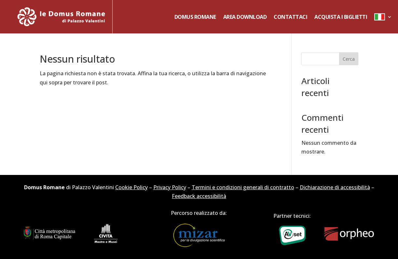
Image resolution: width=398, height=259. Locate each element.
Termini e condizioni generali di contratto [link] (243, 187)
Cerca (349, 59)
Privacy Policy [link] (169, 187)
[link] (61, 16)
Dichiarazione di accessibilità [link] (335, 187)
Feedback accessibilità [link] (199, 196)
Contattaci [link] (290, 16)
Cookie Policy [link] (131, 187)
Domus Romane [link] (195, 16)
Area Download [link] (245, 16)
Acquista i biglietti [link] (340, 16)
